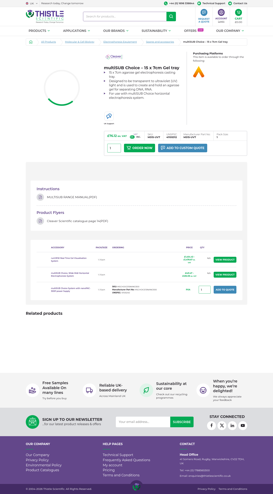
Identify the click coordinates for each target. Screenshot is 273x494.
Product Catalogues (42, 470)
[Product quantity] (114, 148)
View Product (225, 260)
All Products (48, 41)
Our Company (230, 31)
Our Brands (116, 31)
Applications (76, 31)
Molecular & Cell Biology (79, 41)
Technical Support (118, 455)
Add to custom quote (184, 148)
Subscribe (182, 422)
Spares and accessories (160, 41)
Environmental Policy (44, 465)
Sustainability (156, 31)
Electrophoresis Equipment (120, 41)
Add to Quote (225, 290)
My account (112, 465)
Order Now (140, 148)
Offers (193, 30)
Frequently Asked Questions (126, 460)
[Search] (171, 16)
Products (39, 31)
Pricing (109, 470)
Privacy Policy (37, 460)
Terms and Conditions (121, 475)
